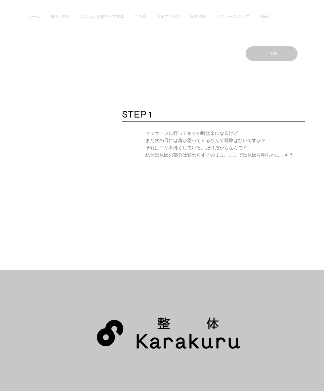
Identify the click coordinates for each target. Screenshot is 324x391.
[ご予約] (272, 53)
